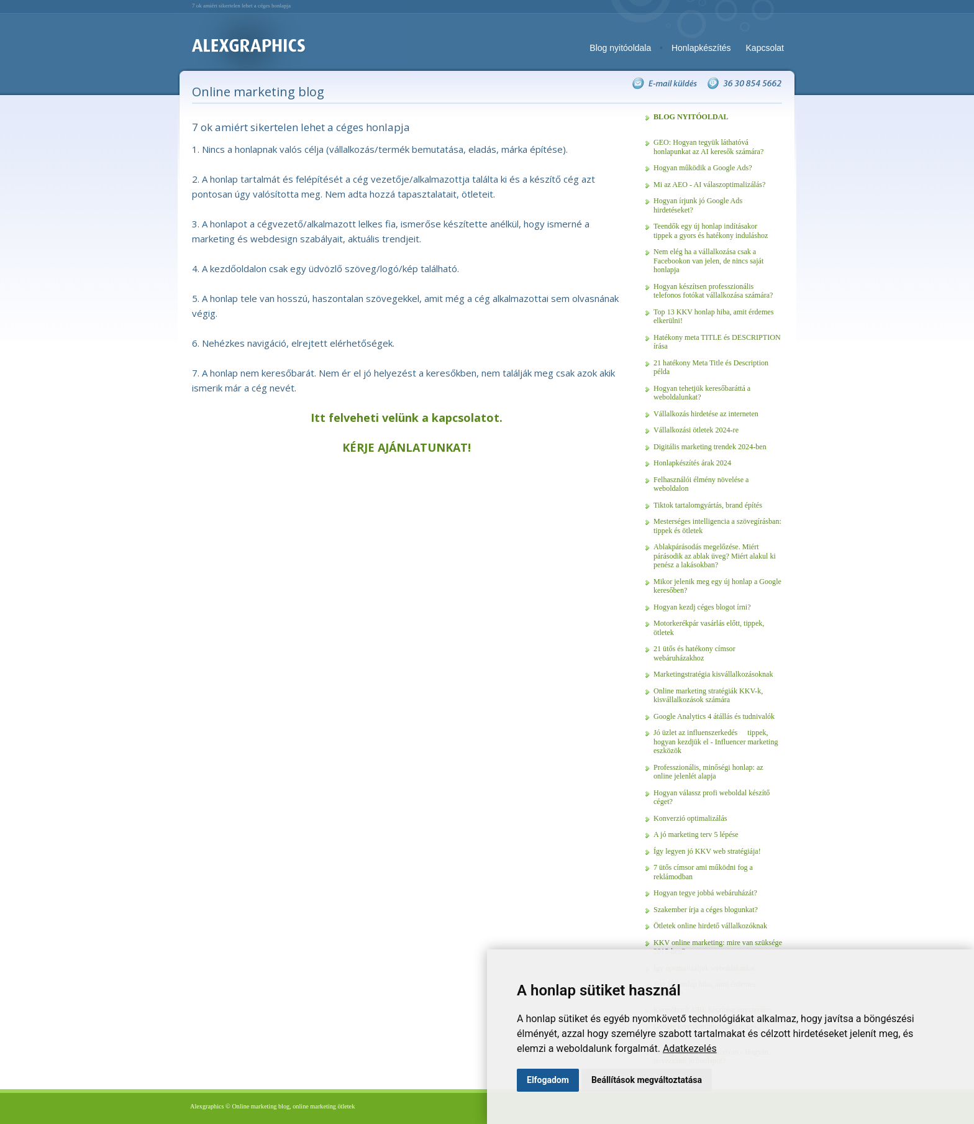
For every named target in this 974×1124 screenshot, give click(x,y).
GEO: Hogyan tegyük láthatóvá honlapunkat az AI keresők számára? (708, 147)
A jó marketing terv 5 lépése (696, 834)
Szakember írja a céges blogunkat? (705, 909)
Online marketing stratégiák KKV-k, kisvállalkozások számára (708, 696)
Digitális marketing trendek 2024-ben (710, 446)
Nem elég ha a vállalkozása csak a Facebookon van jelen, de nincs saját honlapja (708, 260)
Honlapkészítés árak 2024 (692, 463)
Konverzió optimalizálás (690, 818)
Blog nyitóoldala (620, 48)
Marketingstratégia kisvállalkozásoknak (713, 674)
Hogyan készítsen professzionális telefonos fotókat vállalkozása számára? (713, 291)
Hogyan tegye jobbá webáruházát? (705, 893)
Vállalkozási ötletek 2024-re (696, 430)
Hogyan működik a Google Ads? (702, 167)
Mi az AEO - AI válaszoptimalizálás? (709, 184)
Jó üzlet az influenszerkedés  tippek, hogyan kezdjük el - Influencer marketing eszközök (715, 741)
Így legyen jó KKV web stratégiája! (707, 851)
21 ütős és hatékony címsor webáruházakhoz (694, 653)
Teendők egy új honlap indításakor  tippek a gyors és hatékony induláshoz (710, 231)
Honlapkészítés (701, 48)
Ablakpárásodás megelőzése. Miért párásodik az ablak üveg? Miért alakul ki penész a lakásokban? (714, 555)
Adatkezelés (690, 1048)
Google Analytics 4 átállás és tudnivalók (714, 716)
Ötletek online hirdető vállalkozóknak (710, 925)
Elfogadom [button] (548, 1080)
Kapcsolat (765, 48)
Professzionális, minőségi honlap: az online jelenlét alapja (708, 772)
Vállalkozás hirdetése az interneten (705, 413)
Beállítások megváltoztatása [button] (646, 1080)
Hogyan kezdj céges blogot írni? (702, 607)
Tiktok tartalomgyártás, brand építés (707, 505)
